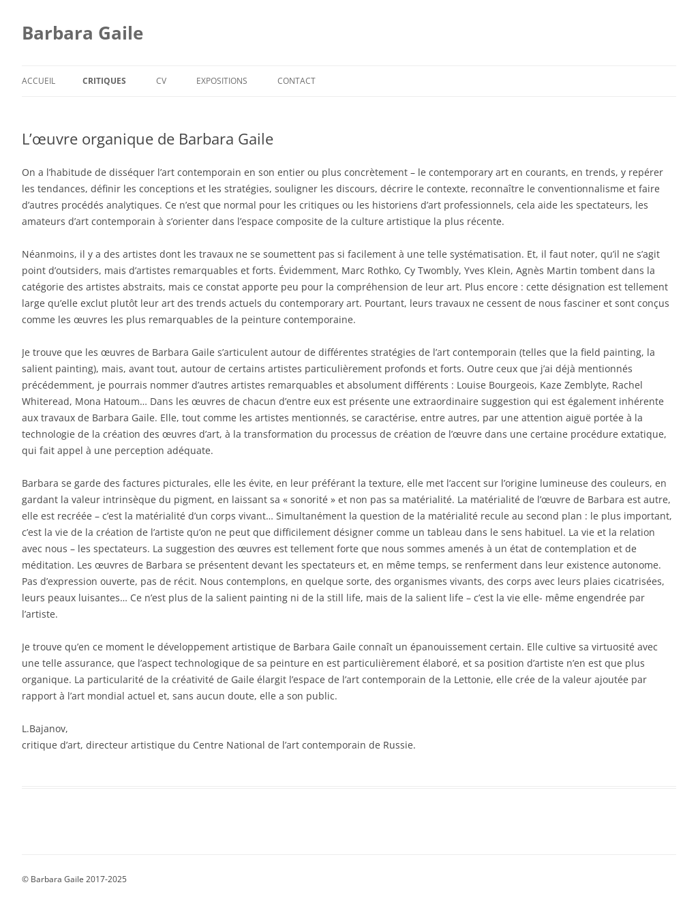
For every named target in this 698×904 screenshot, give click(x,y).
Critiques (104, 81)
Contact (296, 81)
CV (161, 81)
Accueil (38, 81)
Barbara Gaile (82, 32)
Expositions (221, 81)
